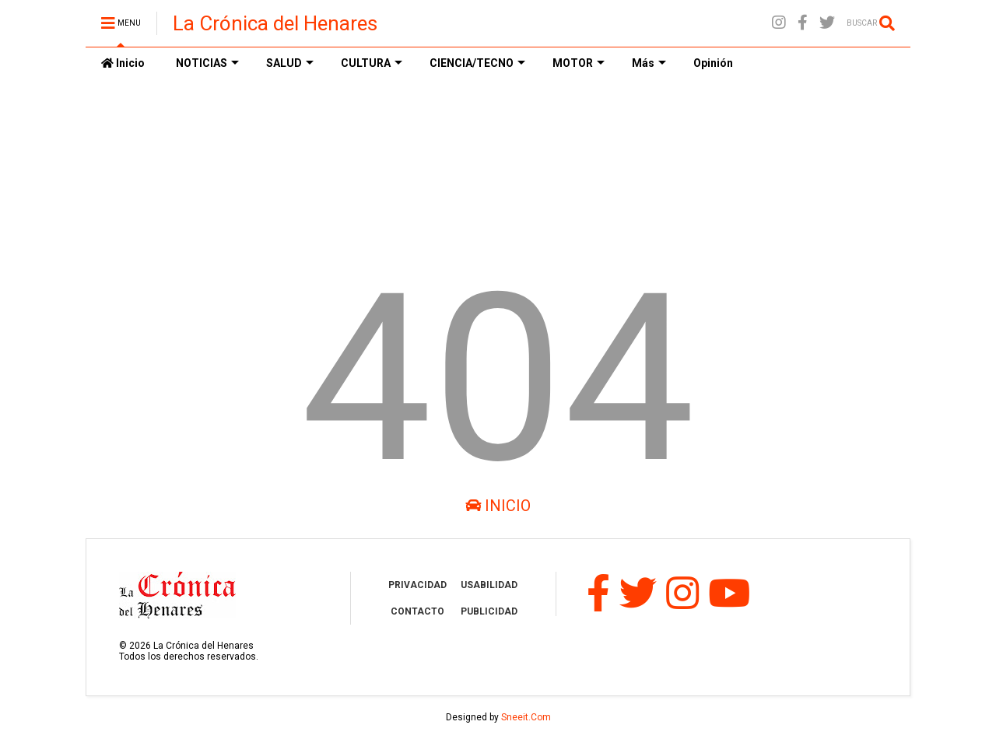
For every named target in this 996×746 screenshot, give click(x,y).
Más (649, 63)
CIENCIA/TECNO (477, 63)
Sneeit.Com (526, 717)
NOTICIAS (207, 63)
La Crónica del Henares (275, 23)
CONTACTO (417, 611)
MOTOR (578, 63)
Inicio (123, 63)
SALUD (290, 63)
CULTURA (371, 63)
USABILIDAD (489, 585)
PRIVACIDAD (417, 585)
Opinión (713, 63)
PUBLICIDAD (489, 611)
